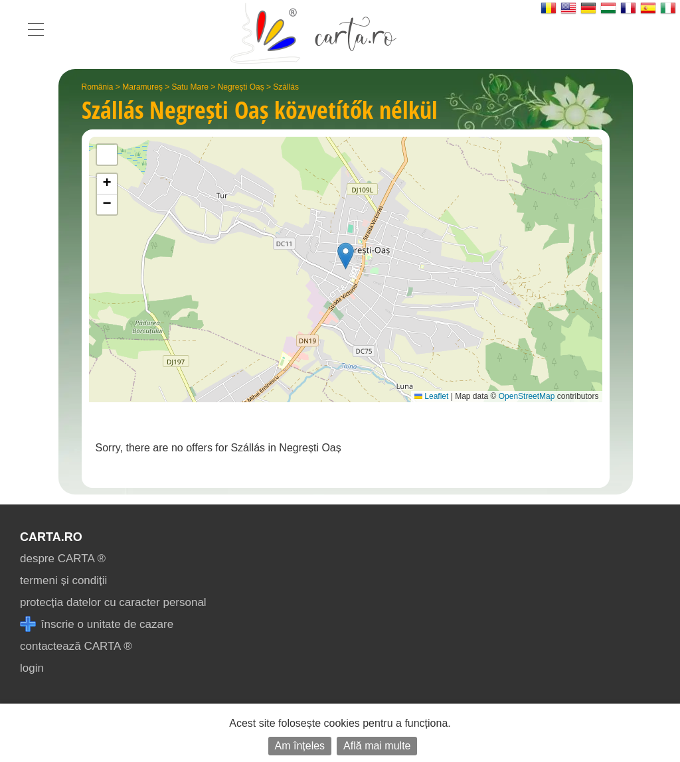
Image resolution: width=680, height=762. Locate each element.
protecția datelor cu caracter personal (113, 602)
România (98, 87)
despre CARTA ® (63, 558)
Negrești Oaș (241, 87)
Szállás (286, 87)
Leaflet (431, 396)
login (32, 668)
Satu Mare (190, 87)
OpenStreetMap (527, 396)
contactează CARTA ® (76, 646)
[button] (345, 255)
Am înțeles (300, 745)
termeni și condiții (63, 580)
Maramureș (142, 87)
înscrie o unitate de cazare (96, 624)
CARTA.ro (51, 537)
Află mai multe (376, 745)
